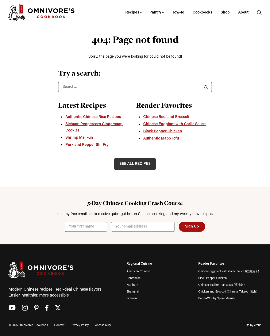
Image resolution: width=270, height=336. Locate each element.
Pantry (155, 13)
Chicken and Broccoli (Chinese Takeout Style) (227, 291)
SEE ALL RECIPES (135, 164)
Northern (132, 285)
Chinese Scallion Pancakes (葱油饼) (221, 285)
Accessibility (103, 325)
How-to (177, 13)
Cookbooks (202, 13)
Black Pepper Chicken (162, 131)
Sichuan (132, 298)
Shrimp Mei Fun (79, 138)
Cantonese (133, 278)
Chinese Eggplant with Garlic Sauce (174, 124)
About (243, 13)
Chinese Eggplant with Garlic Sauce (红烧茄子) (228, 271)
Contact (59, 325)
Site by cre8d (253, 325)
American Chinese (138, 271)
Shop (225, 13)
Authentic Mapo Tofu (161, 139)
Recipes (132, 13)
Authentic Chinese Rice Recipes (93, 117)
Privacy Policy (80, 325)
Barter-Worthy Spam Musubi (216, 298)
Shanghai (133, 291)
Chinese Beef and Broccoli (166, 117)
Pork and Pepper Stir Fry (86, 145)
